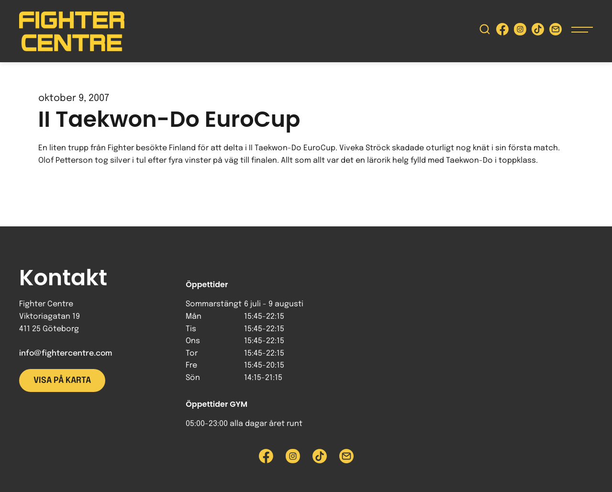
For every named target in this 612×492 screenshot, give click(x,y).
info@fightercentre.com (65, 353)
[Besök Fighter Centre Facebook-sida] (502, 31)
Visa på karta (62, 380)
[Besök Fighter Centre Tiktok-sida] (538, 31)
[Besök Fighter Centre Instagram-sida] (520, 31)
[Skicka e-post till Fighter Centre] (555, 31)
